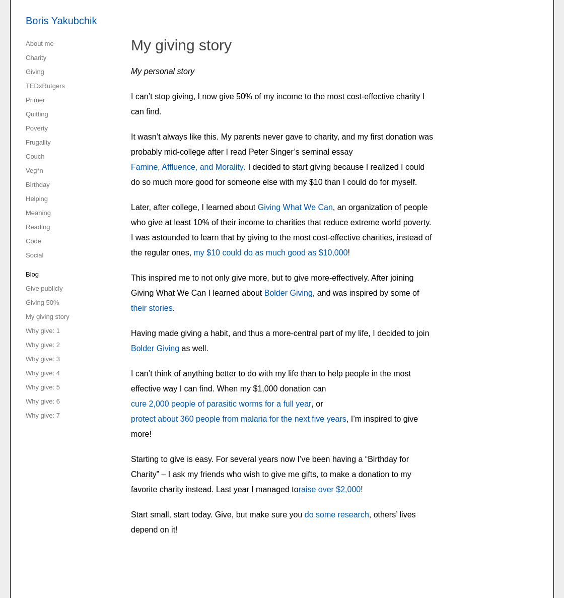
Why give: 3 (43, 359)
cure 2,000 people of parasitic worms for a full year (221, 404)
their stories (152, 308)
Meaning (38, 213)
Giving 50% (42, 302)
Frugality (38, 142)
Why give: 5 (43, 387)
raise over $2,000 (330, 489)
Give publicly (44, 288)
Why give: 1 (43, 331)
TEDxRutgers (45, 86)
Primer (35, 100)
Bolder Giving (288, 293)
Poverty (37, 128)
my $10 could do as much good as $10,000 (271, 252)
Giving (35, 72)
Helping (37, 199)
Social (34, 255)
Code (33, 241)
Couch (35, 156)
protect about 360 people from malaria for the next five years (238, 419)
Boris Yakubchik (61, 20)
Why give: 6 (43, 401)
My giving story (47, 316)
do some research (337, 514)
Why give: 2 (43, 345)
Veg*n (34, 170)
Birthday (38, 184)
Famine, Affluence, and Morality (187, 167)
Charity (36, 57)
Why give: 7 (43, 415)
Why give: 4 (43, 373)
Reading (38, 227)
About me (40, 43)
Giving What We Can (295, 207)
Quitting (37, 114)
